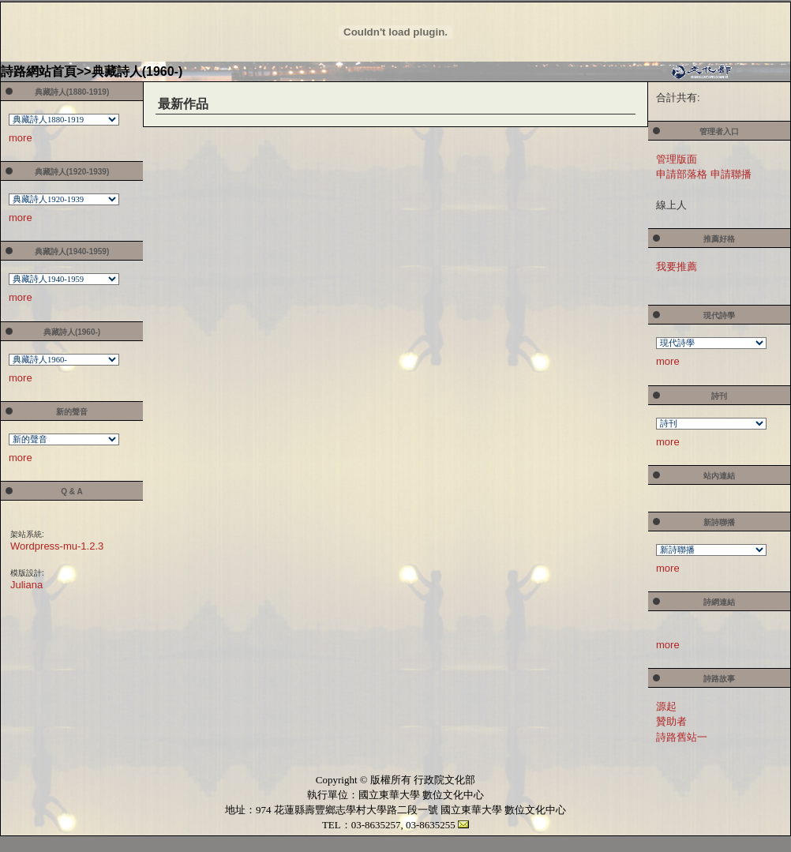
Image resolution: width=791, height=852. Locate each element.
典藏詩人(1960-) (137, 71)
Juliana (26, 585)
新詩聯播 (719, 522)
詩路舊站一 (681, 737)
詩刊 (719, 396)
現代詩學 (719, 315)
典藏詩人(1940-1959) (72, 251)
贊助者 (671, 721)
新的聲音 (72, 411)
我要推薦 (676, 266)
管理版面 (676, 159)
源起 (666, 706)
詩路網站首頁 (39, 71)
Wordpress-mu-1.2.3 (56, 546)
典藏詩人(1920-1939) (72, 171)
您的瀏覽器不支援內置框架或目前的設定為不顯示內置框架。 (65, 121)
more (20, 138)
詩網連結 (719, 602)
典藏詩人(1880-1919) (72, 92)
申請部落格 (681, 174)
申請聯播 (731, 174)
